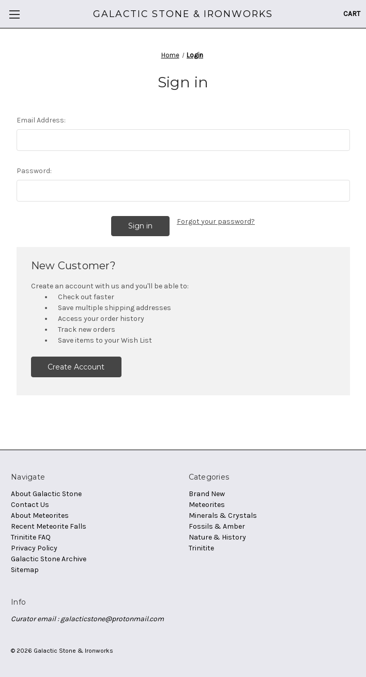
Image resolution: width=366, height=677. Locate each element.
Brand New (207, 493)
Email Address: (41, 120)
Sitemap (25, 569)
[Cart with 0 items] (352, 13)
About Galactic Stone (46, 493)
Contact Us (30, 504)
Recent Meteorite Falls (48, 526)
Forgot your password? (216, 221)
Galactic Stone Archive (48, 559)
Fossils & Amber (217, 526)
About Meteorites (40, 515)
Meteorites (207, 504)
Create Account (76, 367)
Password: (34, 170)
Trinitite (201, 548)
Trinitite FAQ (31, 537)
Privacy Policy (34, 548)
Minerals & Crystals (223, 515)
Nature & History (217, 537)
